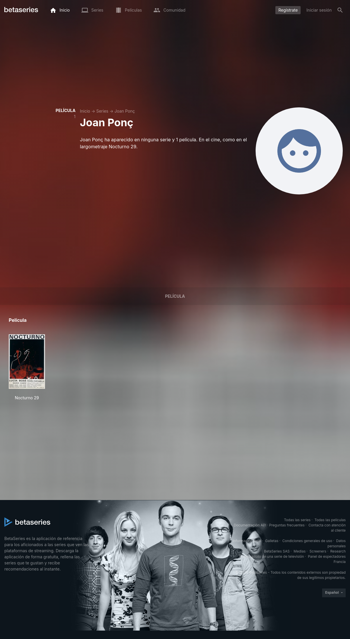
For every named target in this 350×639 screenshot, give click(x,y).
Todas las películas (330, 520)
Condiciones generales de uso (307, 541)
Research (338, 551)
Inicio (85, 111)
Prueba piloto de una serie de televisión (271, 556)
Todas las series (297, 520)
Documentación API (250, 525)
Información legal (247, 541)
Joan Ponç (124, 111)
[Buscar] (340, 10)
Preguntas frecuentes (287, 525)
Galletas (272, 541)
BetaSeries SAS (277, 551)
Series (102, 111)
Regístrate (288, 10)
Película (175, 296)
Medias (300, 551)
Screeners (318, 551)
